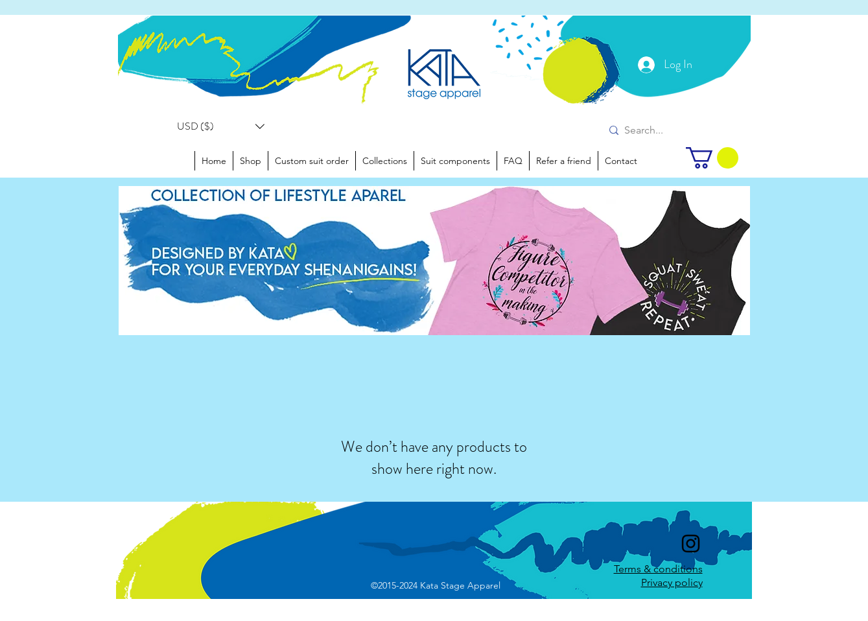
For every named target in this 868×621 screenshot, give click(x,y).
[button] (221, 126)
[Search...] (651, 130)
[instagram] (691, 544)
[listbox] (221, 126)
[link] (712, 158)
